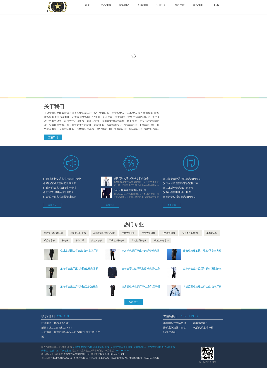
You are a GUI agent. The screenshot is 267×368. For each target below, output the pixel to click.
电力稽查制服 (168, 233)
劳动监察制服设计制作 (178, 192)
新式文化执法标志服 (53, 233)
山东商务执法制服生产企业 (61, 187)
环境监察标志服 (161, 240)
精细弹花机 (169, 332)
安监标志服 (96, 240)
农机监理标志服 (138, 240)
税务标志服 (79, 358)
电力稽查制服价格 (133, 358)
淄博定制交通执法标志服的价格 (63, 178)
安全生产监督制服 (190, 233)
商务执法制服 (148, 233)
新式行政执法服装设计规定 (61, 196)
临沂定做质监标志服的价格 (61, 183)
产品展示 (106, 4)
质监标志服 (49, 240)
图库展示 (143, 4)
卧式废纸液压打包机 (174, 327)
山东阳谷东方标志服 (174, 323)
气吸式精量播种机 (203, 327)
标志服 (65, 240)
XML (123, 354)
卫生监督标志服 (116, 240)
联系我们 (198, 4)
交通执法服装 (128, 233)
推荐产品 (80, 240)
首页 (87, 4)
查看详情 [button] (53, 137)
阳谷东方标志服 (151, 358)
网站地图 (114, 354)
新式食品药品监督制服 (104, 233)
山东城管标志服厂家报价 (179, 187)
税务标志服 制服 (78, 233)
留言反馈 (180, 4)
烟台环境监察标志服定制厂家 (130, 190)
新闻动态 (124, 4)
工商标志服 (211, 233)
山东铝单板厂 (200, 323)
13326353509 (122, 350)
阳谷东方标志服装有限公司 (77, 354)
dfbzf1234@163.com (60, 327)
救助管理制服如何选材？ (60, 192)
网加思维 (104, 354)
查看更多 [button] (52, 205)
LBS (216, 4)
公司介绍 (161, 4)
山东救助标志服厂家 (63, 358)
